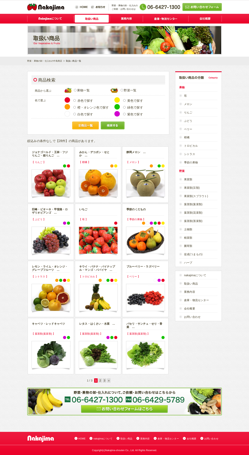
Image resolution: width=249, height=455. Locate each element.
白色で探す (83, 114)
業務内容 (189, 291)
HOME (82, 438)
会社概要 (189, 308)
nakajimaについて (195, 275)
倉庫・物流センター (196, 300)
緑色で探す (133, 107)
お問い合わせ (192, 316)
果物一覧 (82, 90)
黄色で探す (133, 100)
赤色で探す (83, 100)
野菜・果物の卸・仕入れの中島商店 (44, 61)
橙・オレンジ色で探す (91, 107)
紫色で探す (133, 114)
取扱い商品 (191, 283)
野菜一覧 (128, 90)
